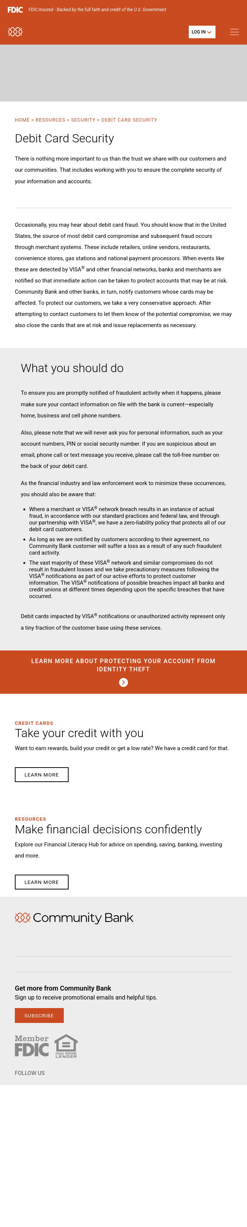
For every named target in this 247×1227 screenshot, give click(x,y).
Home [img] (74, 918)
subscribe (39, 1015)
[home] (15, 35)
